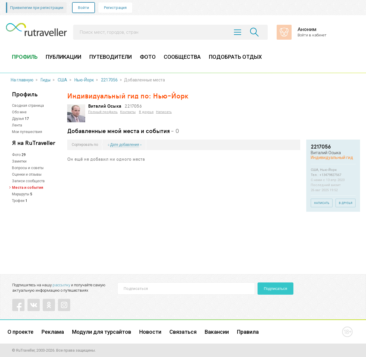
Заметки (19, 161)
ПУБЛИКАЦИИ (63, 57)
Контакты (128, 112)
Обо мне (19, 112)
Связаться (183, 332)
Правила (248, 332)
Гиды (45, 80)
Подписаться (275, 288)
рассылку (61, 285)
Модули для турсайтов (101, 332)
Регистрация (115, 7)
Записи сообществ (28, 181)
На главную (22, 80)
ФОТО (148, 57)
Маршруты (20, 194)
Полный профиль (103, 112)
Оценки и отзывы (27, 174)
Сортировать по (85, 145)
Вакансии (217, 332)
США (62, 80)
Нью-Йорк (84, 80)
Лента (17, 125)
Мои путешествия (27, 132)
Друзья (18, 119)
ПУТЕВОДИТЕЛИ (110, 57)
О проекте (20, 332)
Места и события (27, 188)
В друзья (146, 112)
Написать (164, 112)
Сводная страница (28, 105)
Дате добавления (124, 145)
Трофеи (18, 201)
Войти (83, 7)
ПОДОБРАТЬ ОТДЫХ (235, 57)
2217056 (109, 80)
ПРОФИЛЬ (25, 57)
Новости (150, 332)
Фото (16, 155)
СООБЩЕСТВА (182, 57)
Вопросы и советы (28, 168)
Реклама (53, 332)
